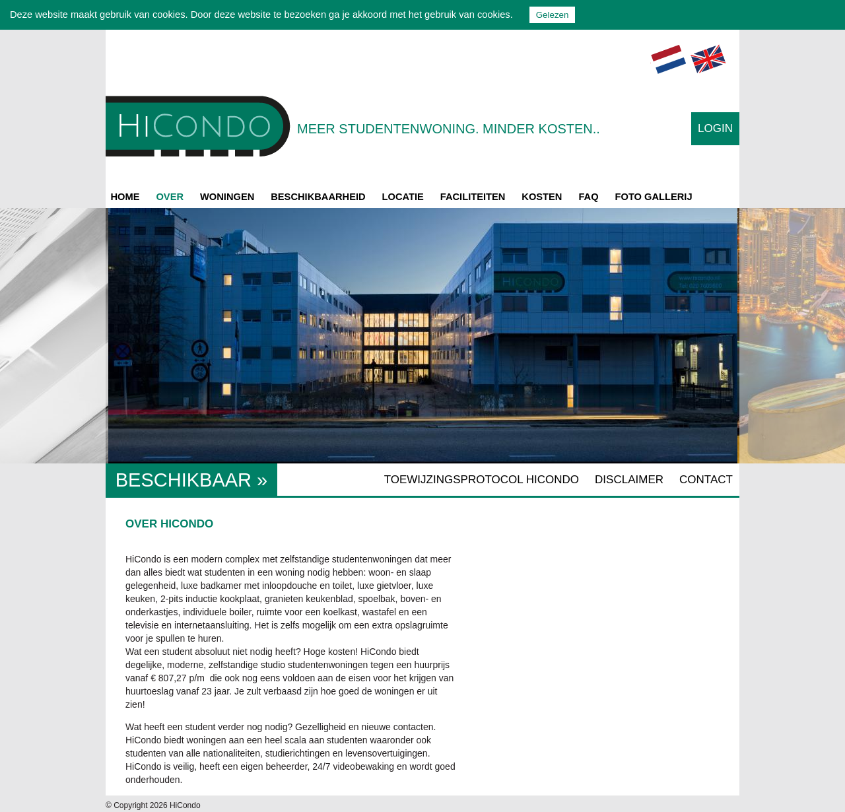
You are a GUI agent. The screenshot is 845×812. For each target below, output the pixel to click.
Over (170, 196)
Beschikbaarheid (318, 196)
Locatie (403, 196)
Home (125, 196)
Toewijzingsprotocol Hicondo (481, 479)
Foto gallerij (654, 196)
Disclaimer (629, 479)
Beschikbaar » (191, 480)
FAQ (588, 196)
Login (715, 128)
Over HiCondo (169, 524)
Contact (706, 479)
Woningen (227, 196)
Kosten (542, 196)
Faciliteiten (473, 196)
